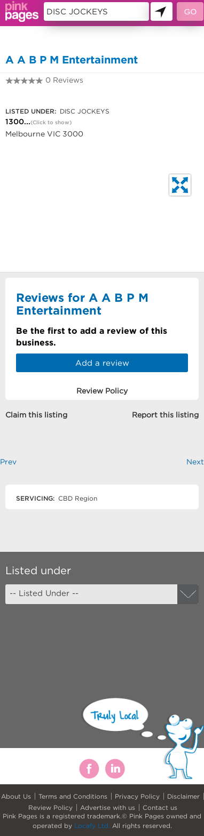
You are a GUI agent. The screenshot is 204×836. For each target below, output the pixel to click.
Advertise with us (107, 807)
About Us (16, 796)
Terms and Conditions (72, 796)
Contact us (160, 807)
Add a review (102, 362)
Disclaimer (183, 796)
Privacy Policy (137, 796)
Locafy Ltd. (92, 825)
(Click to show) (51, 122)
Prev (8, 461)
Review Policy (50, 807)
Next (195, 461)
